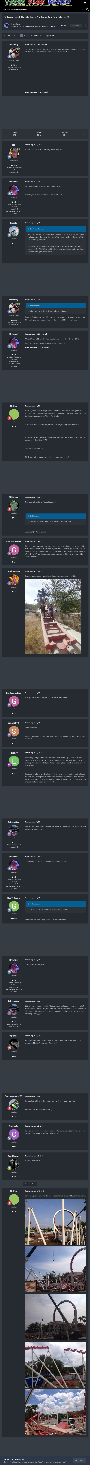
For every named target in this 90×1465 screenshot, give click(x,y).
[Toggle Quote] (29, 229)
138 (14, 426)
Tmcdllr (13, 223)
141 (14, 1117)
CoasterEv (13, 1126)
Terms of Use (8, 1462)
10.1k (14, 918)
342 (14, 773)
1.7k (14, 743)
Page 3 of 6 (50, 35)
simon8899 (13, 723)
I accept (79, 1461)
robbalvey (13, 44)
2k (14, 1056)
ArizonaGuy (13, 822)
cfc (13, 145)
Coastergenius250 (13, 1096)
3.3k (14, 243)
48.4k (14, 65)
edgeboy (13, 753)
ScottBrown (13, 1156)
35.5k (14, 165)
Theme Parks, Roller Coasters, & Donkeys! (39, 26)
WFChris (13, 1036)
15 (14, 1147)
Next (36, 35)
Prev (9, 35)
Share (64, 25)
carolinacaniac (13, 571)
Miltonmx (13, 497)
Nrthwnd (13, 181)
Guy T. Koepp (13, 898)
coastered (16, 24)
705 (14, 1176)
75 (14, 518)
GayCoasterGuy (13, 541)
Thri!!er (13, 406)
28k (14, 202)
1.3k (14, 562)
